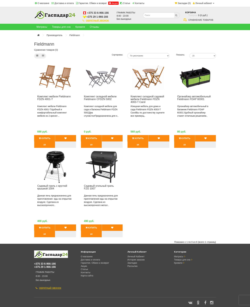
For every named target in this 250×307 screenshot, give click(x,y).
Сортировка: (117, 55)
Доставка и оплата (64, 3)
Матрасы (42, 26)
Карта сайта (87, 275)
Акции (115, 3)
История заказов (136, 259)
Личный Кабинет (135, 256)
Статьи (126, 3)
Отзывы (94, 26)
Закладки (132, 263)
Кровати (80, 26)
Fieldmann (74, 35)
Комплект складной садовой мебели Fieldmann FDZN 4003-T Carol (147, 99)
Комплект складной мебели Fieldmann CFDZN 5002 (100, 98)
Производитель (54, 35)
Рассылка (132, 266)
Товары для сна (61, 26)
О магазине (43, 3)
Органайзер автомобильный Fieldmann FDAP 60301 (194, 98)
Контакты (139, 3)
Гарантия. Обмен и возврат (93, 3)
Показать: (180, 55)
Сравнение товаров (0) (46, 50)
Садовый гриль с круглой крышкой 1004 (52, 187)
